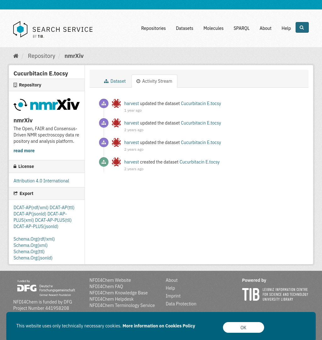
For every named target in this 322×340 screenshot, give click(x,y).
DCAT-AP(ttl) (62, 207)
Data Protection (181, 304)
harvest (131, 103)
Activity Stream (154, 81)
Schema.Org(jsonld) (33, 258)
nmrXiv (74, 55)
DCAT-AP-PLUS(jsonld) (36, 226)
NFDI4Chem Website (110, 280)
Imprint (173, 296)
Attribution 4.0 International (41, 181)
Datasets (184, 28)
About (266, 28)
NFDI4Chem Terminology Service (122, 305)
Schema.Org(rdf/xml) (34, 239)
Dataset (115, 81)
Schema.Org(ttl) (29, 251)
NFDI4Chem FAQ (106, 286)
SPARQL (242, 28)
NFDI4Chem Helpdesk (112, 299)
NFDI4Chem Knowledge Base (119, 293)
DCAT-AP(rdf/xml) (32, 207)
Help (286, 28)
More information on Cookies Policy (159, 326)
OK (244, 328)
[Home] (16, 55)
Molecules (213, 28)
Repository (41, 55)
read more (24, 150)
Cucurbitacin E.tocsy (201, 103)
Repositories (153, 28)
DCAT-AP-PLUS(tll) (53, 220)
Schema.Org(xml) (31, 245)
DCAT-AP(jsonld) (30, 214)
